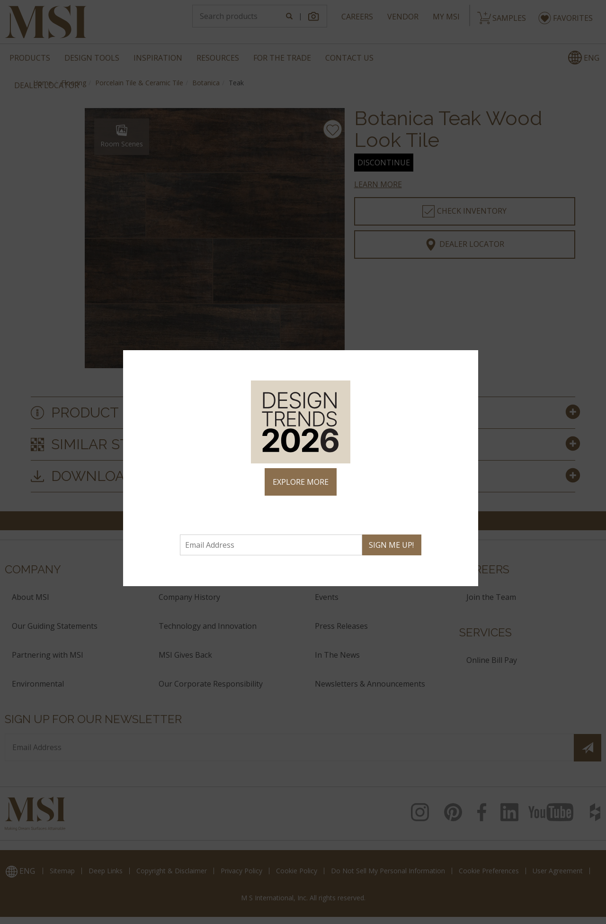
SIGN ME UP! (391, 545)
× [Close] (467, 361)
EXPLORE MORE (301, 482)
